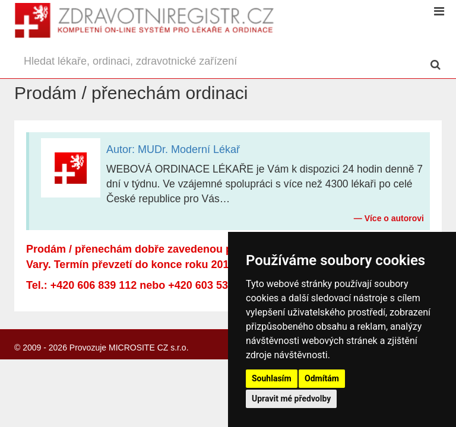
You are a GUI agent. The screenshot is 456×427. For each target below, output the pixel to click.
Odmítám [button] (322, 378)
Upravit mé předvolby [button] (291, 398)
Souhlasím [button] (272, 378)
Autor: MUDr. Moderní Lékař (173, 149)
